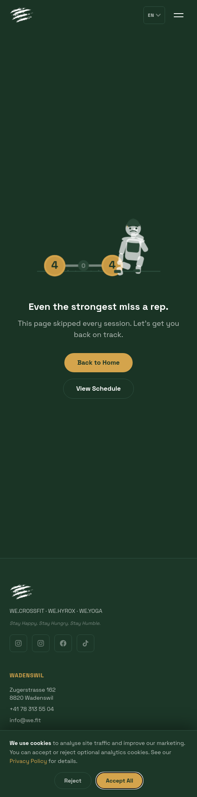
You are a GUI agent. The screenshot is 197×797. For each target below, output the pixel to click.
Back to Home (98, 362)
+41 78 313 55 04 (32, 709)
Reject (73, 780)
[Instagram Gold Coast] (41, 643)
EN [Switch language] (154, 15)
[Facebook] (63, 643)
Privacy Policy (28, 761)
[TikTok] (85, 643)
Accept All (119, 780)
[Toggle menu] (178, 15)
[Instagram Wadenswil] (18, 643)
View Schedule (98, 388)
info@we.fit (25, 720)
